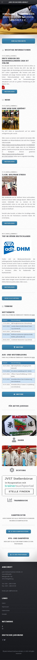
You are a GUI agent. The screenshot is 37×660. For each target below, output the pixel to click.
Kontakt (4, 614)
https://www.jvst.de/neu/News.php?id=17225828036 (18, 145)
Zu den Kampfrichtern (19, 531)
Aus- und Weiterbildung (14, 355)
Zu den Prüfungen (19, 554)
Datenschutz (6, 610)
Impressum (5, 607)
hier (33, 315)
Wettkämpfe (8, 312)
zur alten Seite (18, 41)
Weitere (19, 347)
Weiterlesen (9, 91)
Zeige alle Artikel (11, 298)
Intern (4, 603)
